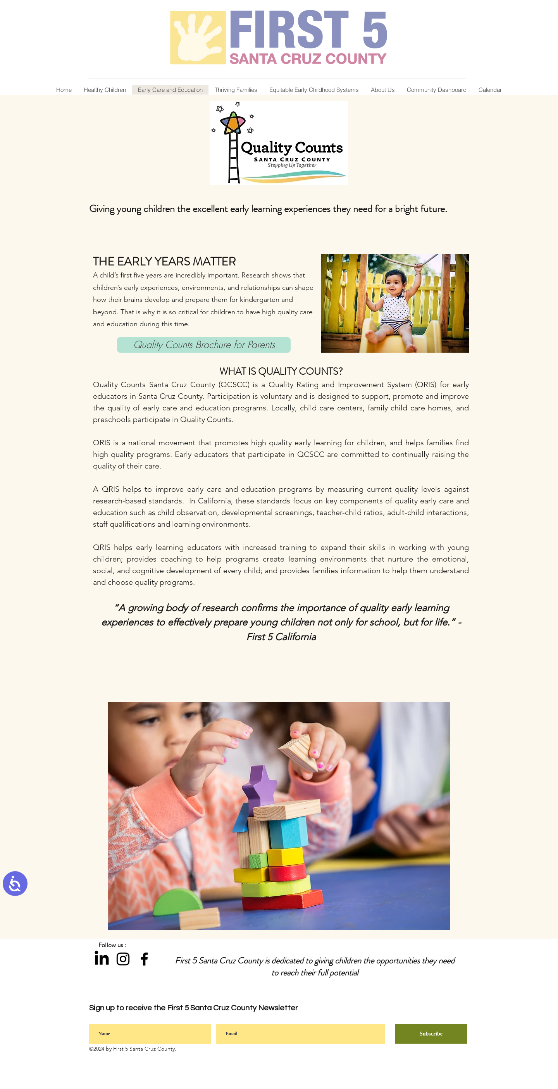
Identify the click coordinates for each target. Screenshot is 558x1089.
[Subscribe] (431, 1034)
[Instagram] (123, 959)
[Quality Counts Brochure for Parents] (204, 345)
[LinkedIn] (101, 959)
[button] (383, 90)
